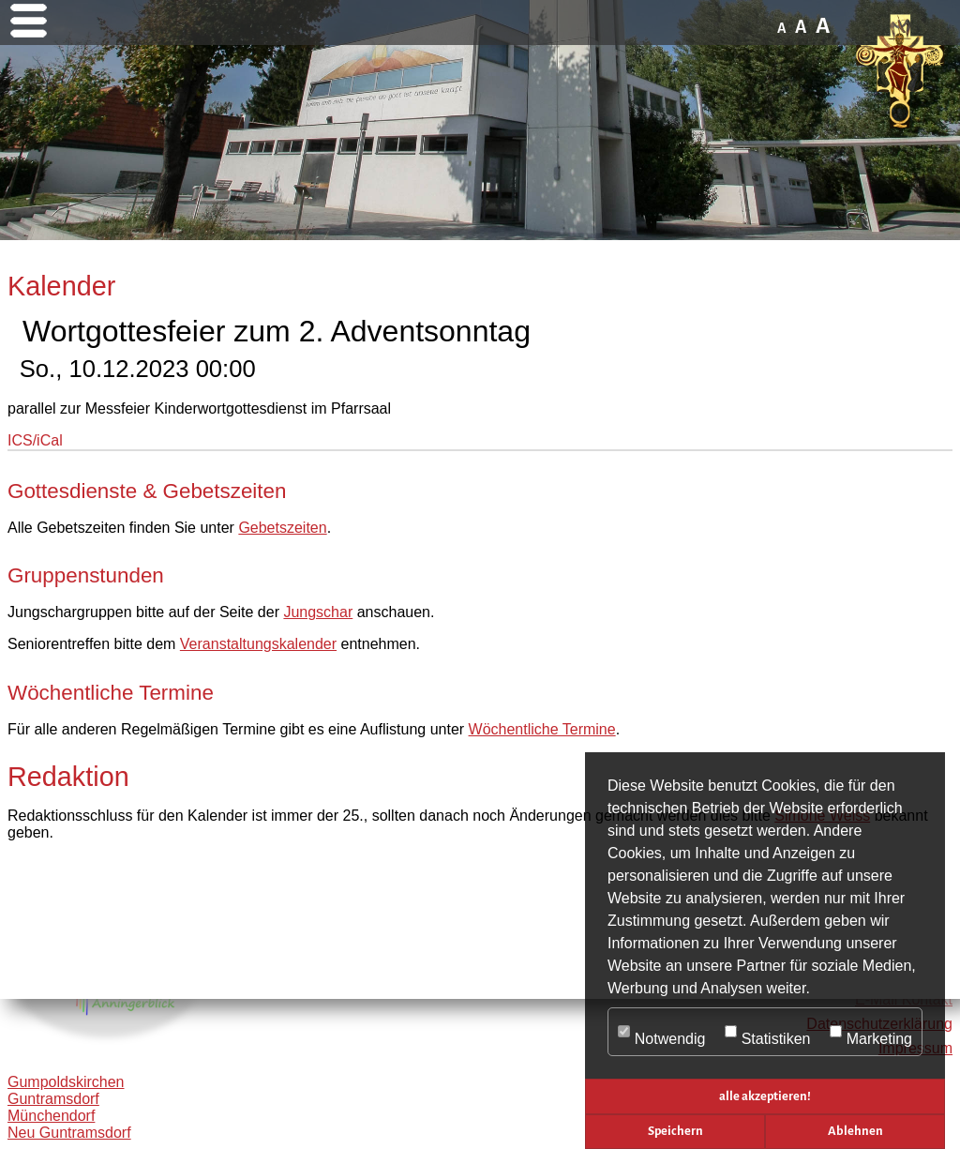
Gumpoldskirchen (66, 1082)
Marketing (871, 1033)
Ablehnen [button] (855, 1131)
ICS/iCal (35, 440)
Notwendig (661, 1033)
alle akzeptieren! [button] (765, 1096)
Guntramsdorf (53, 1099)
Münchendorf (51, 1116)
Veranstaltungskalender (258, 644)
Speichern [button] (675, 1131)
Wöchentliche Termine (542, 729)
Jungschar (317, 612)
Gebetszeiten (282, 528)
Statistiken (768, 1033)
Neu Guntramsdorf (69, 1133)
